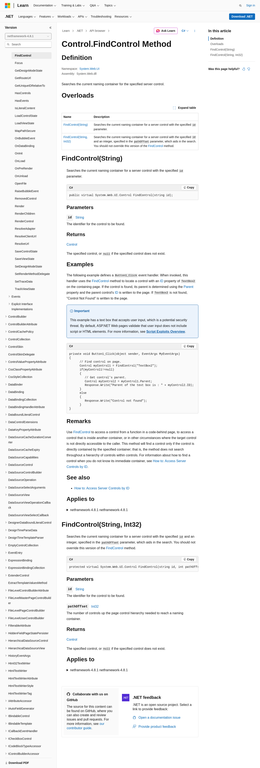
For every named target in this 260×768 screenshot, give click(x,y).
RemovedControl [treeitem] (25, 198)
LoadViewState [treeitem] (24, 123)
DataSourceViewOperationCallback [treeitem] (29, 505)
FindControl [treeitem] (23, 55)
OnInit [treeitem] (18, 153)
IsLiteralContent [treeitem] (25, 108)
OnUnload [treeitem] (21, 176)
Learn (66, 30)
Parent (188, 287)
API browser (97, 30)
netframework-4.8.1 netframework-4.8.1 (99, 510)
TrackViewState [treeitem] (25, 289)
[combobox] (28, 36)
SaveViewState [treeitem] (24, 258)
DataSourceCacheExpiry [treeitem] (24, 449)
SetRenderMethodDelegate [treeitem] (32, 274)
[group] (132, 567)
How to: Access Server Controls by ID (101, 488)
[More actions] (194, 31)
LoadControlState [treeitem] (26, 115)
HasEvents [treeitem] (22, 100)
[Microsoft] (7, 5)
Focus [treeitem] (19, 63)
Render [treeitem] (19, 206)
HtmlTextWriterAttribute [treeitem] (23, 678)
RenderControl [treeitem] (24, 221)
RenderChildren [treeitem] (25, 213)
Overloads (217, 44)
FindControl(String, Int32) (226, 55)
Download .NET (242, 16)
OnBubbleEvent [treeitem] (25, 138)
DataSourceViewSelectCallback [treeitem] (28, 515)
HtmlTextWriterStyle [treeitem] (21, 686)
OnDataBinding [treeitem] (24, 146)
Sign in (250, 5)
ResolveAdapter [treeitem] (25, 228)
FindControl (155, 146)
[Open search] (240, 5)
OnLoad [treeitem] (20, 161)
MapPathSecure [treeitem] (25, 131)
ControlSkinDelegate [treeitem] (21, 354)
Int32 (95, 606)
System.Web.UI (90, 68)
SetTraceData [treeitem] (24, 281)
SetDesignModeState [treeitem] (28, 266)
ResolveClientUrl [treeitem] (25, 236)
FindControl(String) (75, 124)
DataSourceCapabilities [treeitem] (23, 457)
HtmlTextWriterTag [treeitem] (20, 693)
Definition (217, 38)
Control (72, 244)
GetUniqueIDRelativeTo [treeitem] (30, 85)
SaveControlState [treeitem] (26, 251)
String (79, 217)
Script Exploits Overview (165, 331)
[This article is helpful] (243, 68)
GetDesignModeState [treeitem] (28, 70)
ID (161, 281)
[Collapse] (50, 27)
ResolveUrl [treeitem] (22, 243)
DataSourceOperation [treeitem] (22, 480)
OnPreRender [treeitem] (24, 168)
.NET (79, 30)
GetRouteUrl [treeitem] (23, 78)
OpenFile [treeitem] (21, 183)
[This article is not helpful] (248, 68)
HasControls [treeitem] (23, 93)
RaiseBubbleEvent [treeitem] (27, 191)
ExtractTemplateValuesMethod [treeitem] (27, 583)
